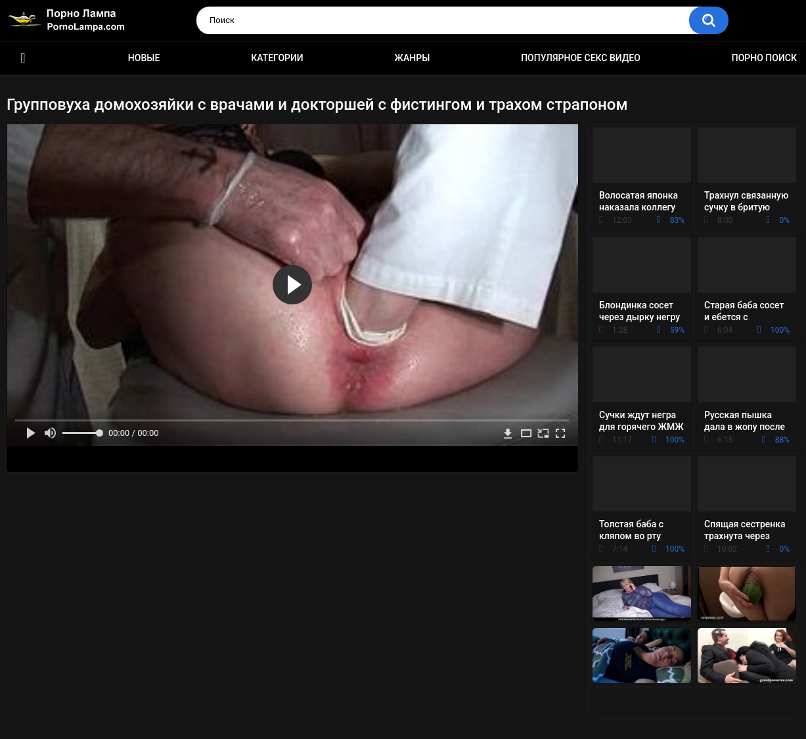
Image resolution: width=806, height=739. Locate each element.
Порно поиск (764, 58)
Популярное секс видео (580, 58)
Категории (277, 58)
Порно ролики (23, 58)
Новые (144, 58)
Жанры (412, 58)
